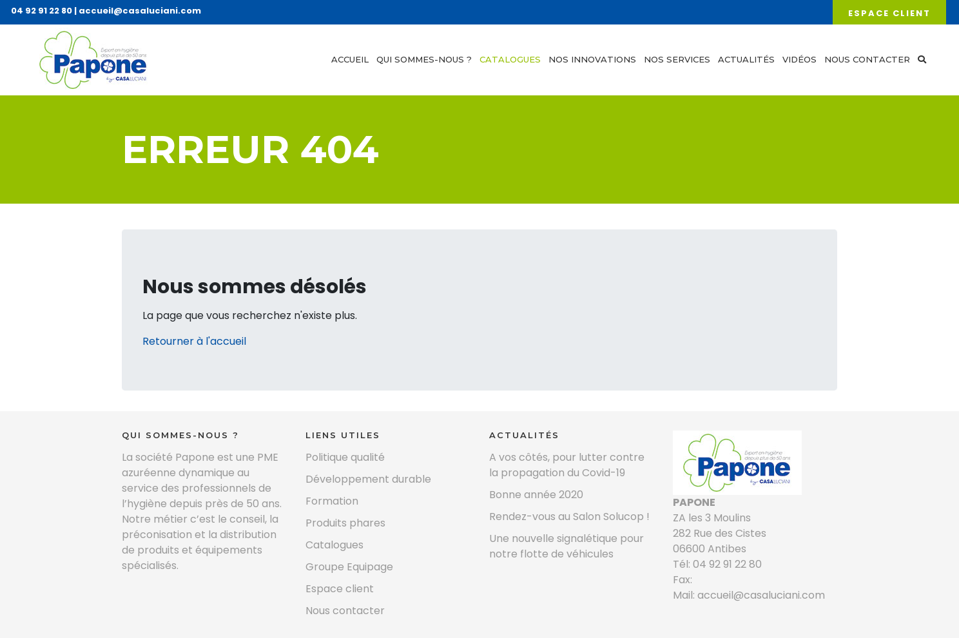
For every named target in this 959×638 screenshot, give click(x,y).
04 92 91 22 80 (41, 11)
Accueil (350, 59)
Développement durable (368, 479)
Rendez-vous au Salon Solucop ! (569, 516)
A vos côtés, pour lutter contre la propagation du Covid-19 (566, 465)
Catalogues (510, 59)
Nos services (677, 59)
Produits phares (345, 523)
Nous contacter (867, 59)
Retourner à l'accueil (194, 341)
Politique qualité (345, 457)
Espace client (889, 13)
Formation (331, 501)
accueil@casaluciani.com (140, 11)
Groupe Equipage (349, 566)
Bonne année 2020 (536, 494)
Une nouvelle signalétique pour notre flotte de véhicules (566, 546)
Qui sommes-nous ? (424, 59)
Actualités (746, 59)
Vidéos (799, 59)
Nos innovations (592, 59)
